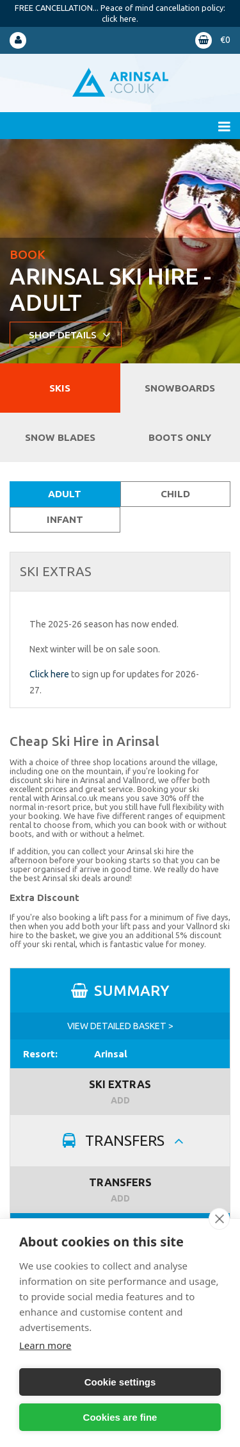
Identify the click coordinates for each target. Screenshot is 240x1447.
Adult (64, 493)
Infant (65, 519)
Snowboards (180, 388)
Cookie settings (120, 1382)
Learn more (45, 1345)
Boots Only (179, 437)
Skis (59, 388)
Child (175, 493)
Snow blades (60, 437)
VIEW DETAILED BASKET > (120, 1026)
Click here (49, 674)
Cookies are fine (120, 1417)
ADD (120, 1100)
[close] (219, 1219)
